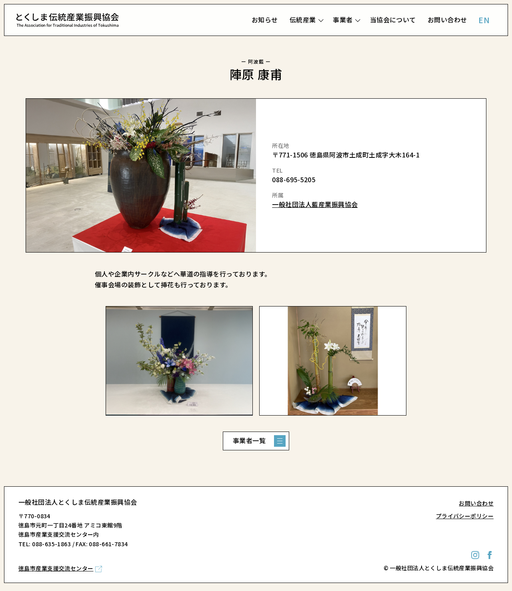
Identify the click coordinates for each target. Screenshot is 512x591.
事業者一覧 (249, 440)
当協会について (393, 19)
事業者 (342, 19)
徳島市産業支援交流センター (55, 568)
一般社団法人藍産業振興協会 (315, 204)
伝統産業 (303, 19)
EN (484, 20)
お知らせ (265, 19)
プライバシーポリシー (465, 516)
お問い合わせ (447, 19)
